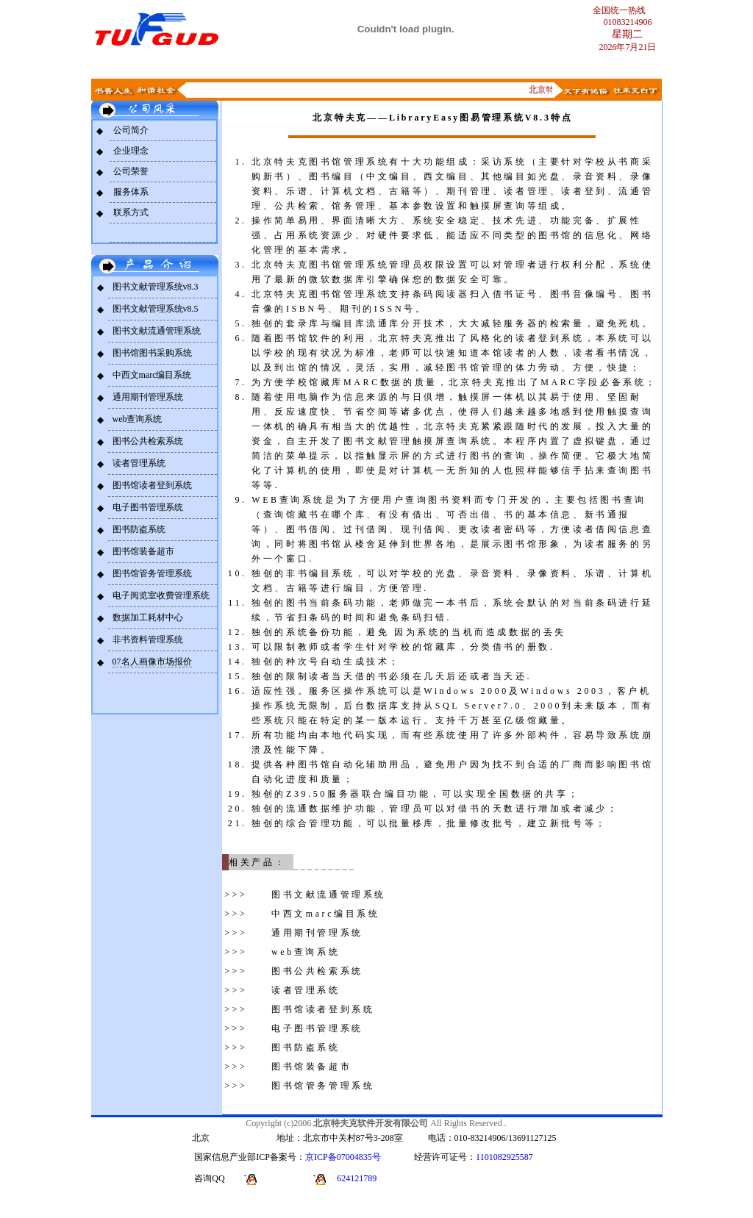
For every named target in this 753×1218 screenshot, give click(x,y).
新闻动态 (364, 67)
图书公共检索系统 (148, 441)
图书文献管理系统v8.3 (156, 287)
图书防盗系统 (139, 529)
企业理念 (131, 151)
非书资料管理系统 (148, 639)
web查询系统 (138, 419)
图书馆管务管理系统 (152, 573)
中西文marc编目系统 (152, 375)
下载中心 (422, 67)
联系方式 (131, 212)
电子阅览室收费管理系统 (161, 595)
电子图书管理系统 (148, 507)
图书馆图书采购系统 (152, 353)
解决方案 (480, 67)
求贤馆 (538, 67)
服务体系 (131, 192)
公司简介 (131, 130)
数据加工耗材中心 (148, 617)
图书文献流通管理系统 (157, 331)
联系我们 (306, 67)
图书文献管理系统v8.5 (156, 309)
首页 (140, 67)
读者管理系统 (139, 463)
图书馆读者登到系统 (152, 485)
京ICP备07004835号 (343, 1157)
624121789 (356, 1178)
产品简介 (247, 67)
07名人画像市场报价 (152, 661)
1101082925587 (504, 1157)
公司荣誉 (131, 171)
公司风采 (189, 67)
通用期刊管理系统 (148, 397)
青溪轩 (596, 67)
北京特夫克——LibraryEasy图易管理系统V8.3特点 (442, 117)
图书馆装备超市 (143, 551)
